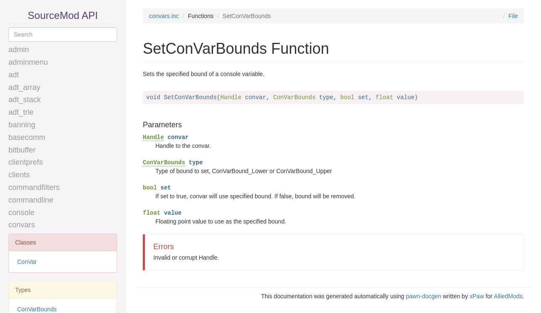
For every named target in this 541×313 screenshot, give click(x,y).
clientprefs (25, 162)
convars (21, 225)
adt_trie (21, 112)
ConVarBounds (164, 162)
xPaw (477, 296)
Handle (153, 137)
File (513, 16)
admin (18, 49)
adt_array (24, 87)
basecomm (26, 137)
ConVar (27, 261)
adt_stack (24, 99)
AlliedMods (508, 296)
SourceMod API (63, 15)
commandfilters (34, 187)
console (21, 212)
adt (13, 75)
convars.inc (164, 16)
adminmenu (28, 62)
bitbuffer (22, 150)
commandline (30, 200)
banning (21, 125)
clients (19, 175)
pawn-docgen (423, 296)
